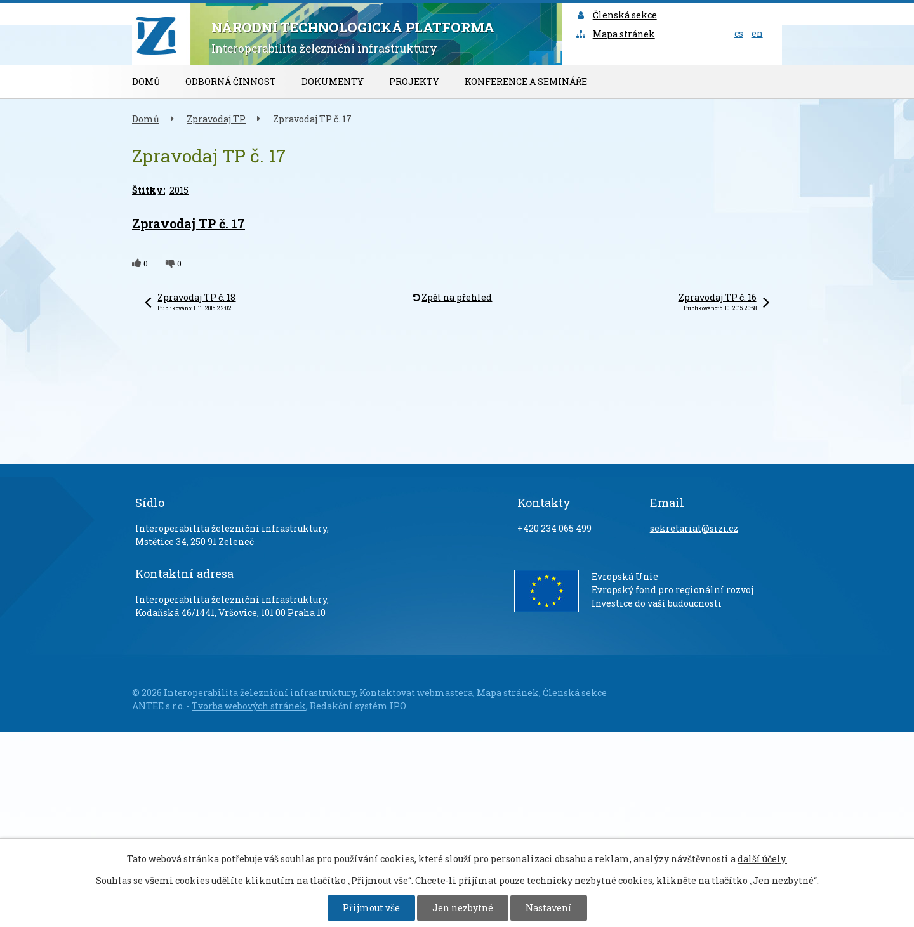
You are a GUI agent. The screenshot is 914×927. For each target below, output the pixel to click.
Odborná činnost (230, 82)
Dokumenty (332, 82)
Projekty (414, 82)
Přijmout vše (371, 908)
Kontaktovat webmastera (416, 693)
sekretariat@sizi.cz (694, 528)
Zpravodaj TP (216, 119)
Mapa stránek (615, 34)
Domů (146, 82)
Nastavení (549, 908)
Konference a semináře (526, 82)
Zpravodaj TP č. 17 (188, 223)
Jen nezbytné (462, 908)
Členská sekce (616, 15)
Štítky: (148, 190)
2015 (179, 190)
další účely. (762, 859)
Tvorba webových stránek (249, 706)
